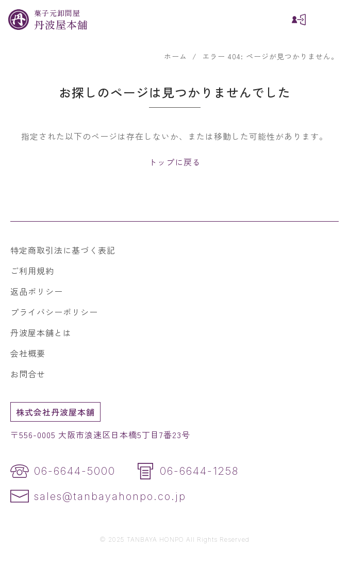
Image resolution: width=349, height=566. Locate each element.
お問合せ (27, 374)
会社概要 (27, 353)
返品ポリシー (36, 291)
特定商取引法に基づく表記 (62, 250)
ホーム (175, 56)
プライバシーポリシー (54, 312)
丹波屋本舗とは (41, 332)
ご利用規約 (32, 270)
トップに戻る (174, 162)
